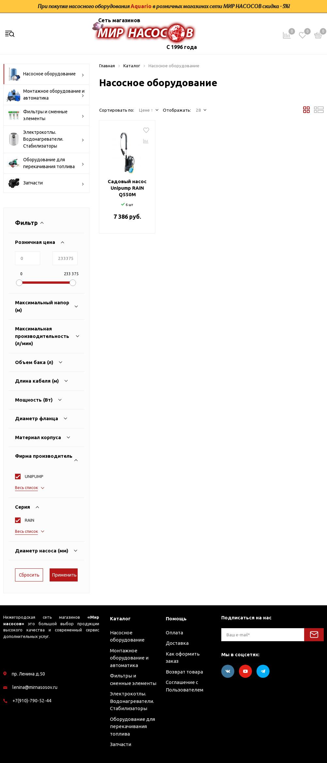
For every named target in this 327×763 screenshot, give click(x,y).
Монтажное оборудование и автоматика (46, 95)
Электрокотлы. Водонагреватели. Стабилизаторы (45, 139)
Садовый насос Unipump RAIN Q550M (127, 188)
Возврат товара (184, 672)
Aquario (141, 6)
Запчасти (45, 183)
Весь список (26, 487)
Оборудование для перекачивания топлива (45, 163)
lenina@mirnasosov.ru (34, 687)
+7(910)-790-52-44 (31, 700)
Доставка (177, 643)
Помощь (176, 618)
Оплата (174, 632)
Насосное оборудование (45, 74)
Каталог (120, 618)
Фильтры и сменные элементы (45, 115)
